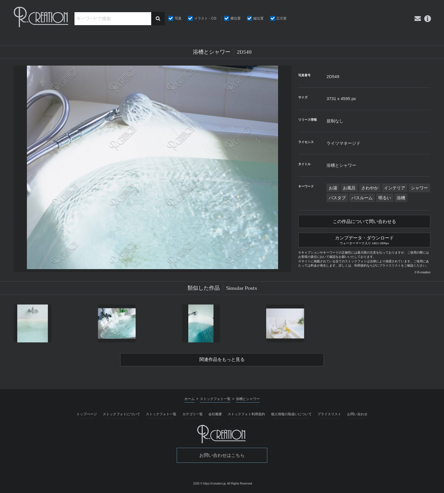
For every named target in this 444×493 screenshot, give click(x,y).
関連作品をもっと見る (222, 360)
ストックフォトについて (121, 414)
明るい (384, 197)
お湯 (333, 187)
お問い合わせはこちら (222, 455)
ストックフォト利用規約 (246, 414)
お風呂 (349, 187)
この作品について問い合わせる (364, 222)
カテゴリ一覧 (192, 414)
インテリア (394, 187)
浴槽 (401, 197)
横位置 (235, 18)
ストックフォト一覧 (161, 414)
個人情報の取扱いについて (291, 414)
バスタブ (337, 197)
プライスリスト (329, 414)
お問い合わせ (357, 414)
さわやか (369, 187)
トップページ (86, 414)
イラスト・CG (205, 18)
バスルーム (362, 197)
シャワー (419, 187)
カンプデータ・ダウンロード (364, 239)
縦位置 (258, 18)
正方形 (281, 18)
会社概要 (215, 414)
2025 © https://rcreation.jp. (209, 483)
